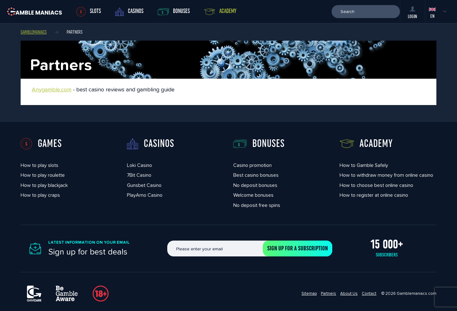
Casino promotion (252, 165)
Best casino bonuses (256, 175)
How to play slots (39, 165)
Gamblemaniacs (34, 32)
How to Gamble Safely (364, 165)
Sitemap (309, 293)
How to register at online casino (374, 195)
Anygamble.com (51, 89)
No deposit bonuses (255, 185)
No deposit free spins (256, 205)
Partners (328, 293)
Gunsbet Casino (144, 185)
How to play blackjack (44, 185)
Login (412, 12)
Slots (88, 12)
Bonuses (174, 11)
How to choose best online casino (376, 185)
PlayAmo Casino (144, 195)
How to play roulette (43, 175)
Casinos (129, 12)
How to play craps (40, 195)
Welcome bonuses (253, 195)
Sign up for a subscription (297, 248)
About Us (349, 293)
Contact (369, 293)
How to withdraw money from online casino (386, 175)
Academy (220, 11)
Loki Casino (139, 165)
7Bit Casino (139, 175)
